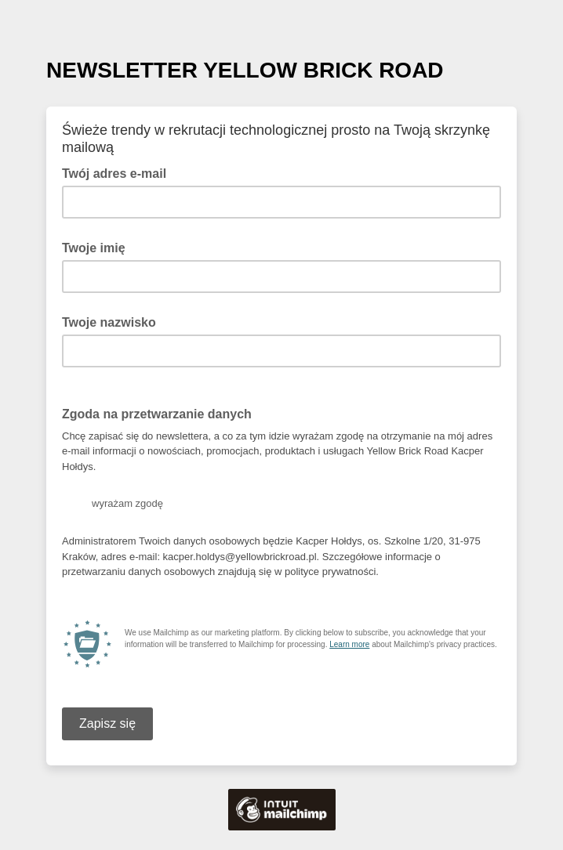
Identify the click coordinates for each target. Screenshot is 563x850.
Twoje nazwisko (109, 322)
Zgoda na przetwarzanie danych (157, 414)
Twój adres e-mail (119, 172)
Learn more (349, 644)
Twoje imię (93, 248)
